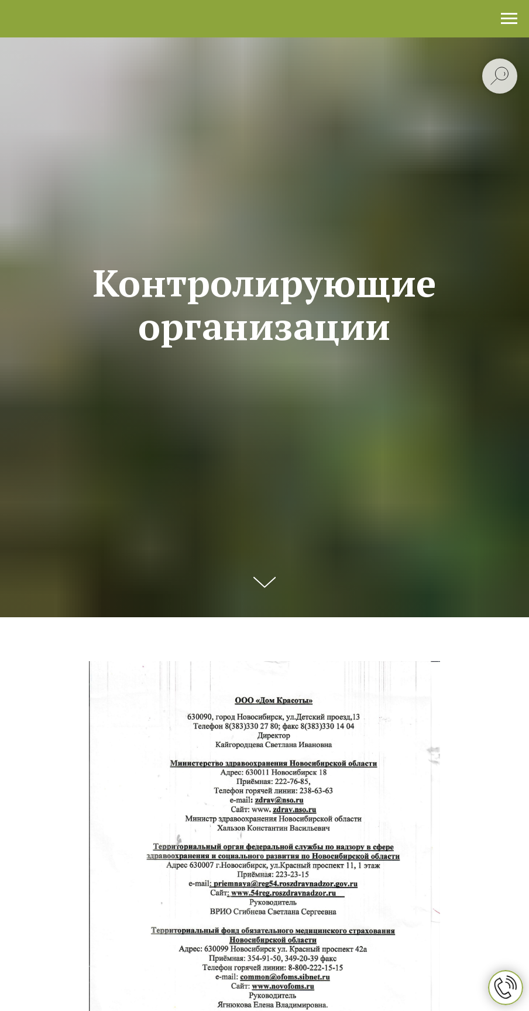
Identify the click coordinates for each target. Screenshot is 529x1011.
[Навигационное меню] (509, 19)
